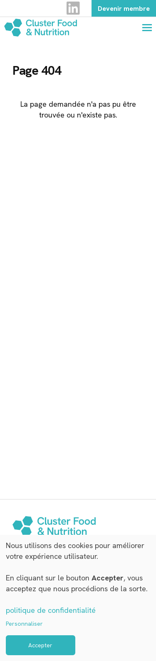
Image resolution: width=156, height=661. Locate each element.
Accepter (40, 645)
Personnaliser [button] (24, 623)
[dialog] (78, 598)
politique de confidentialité (51, 610)
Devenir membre (124, 8)
